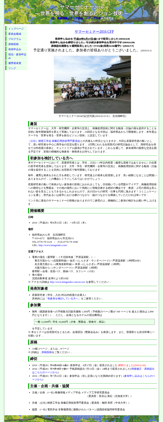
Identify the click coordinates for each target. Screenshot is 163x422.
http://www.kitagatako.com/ (53, 245)
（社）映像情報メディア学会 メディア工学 (75, 18)
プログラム (14, 39)
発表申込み (14, 49)
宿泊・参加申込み (17, 56)
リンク (12, 68)
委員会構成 (14, 33)
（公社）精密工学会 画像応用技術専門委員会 (54, 140)
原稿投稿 (13, 44)
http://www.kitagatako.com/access (67, 281)
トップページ (16, 28)
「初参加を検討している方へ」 (63, 298)
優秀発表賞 (14, 63)
